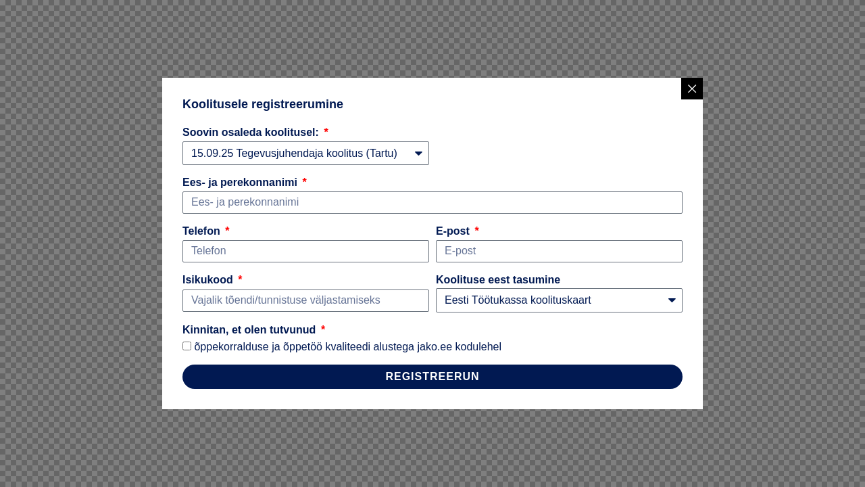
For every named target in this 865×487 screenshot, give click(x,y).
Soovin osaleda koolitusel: (252, 132)
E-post (454, 231)
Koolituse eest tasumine (498, 279)
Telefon (202, 231)
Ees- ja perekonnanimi (241, 182)
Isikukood (209, 279)
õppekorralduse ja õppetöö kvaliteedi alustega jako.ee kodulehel (347, 346)
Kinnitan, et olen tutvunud (250, 329)
